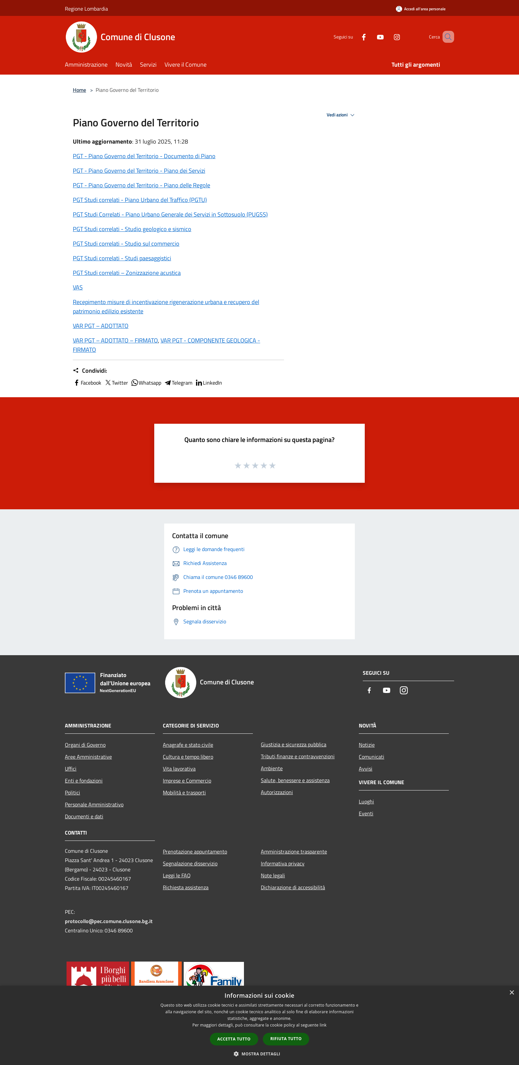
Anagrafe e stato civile (188, 745)
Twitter (116, 383)
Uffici (70, 769)
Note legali (273, 875)
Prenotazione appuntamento (195, 851)
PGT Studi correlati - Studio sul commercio (126, 243)
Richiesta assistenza (186, 887)
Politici (72, 792)
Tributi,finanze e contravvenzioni (298, 756)
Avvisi (365, 769)
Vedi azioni (341, 115)
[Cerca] (446, 37)
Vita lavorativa (179, 769)
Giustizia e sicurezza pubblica (293, 744)
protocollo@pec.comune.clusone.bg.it (109, 921)
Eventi (366, 813)
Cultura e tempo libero (188, 757)
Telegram (178, 383)
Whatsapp (146, 383)
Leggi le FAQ (177, 875)
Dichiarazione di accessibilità (293, 887)
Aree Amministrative (88, 757)
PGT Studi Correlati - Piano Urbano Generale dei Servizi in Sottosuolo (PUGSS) (170, 214)
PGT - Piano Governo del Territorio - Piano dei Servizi (139, 170)
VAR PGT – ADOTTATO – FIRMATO (115, 340)
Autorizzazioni (277, 792)
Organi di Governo (85, 745)
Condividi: (90, 370)
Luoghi (366, 801)
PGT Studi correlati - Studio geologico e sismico (132, 228)
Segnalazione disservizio (190, 863)
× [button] (511, 992)
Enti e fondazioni (84, 780)
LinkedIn (208, 383)
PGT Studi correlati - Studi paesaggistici (122, 258)
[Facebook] (354, 36)
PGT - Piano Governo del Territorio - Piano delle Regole (141, 185)
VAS (78, 287)
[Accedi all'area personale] (420, 9)
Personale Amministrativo (94, 804)
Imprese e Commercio (187, 780)
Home (79, 90)
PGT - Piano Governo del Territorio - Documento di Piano (144, 156)
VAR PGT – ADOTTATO (100, 325)
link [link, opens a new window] (323, 1025)
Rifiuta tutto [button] (286, 1038)
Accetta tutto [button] (234, 1039)
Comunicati (371, 757)
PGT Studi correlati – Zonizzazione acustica (127, 272)
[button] (259, 1053)
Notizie (367, 745)
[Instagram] (387, 36)
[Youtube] (370, 36)
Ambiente (272, 768)
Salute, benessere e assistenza (295, 780)
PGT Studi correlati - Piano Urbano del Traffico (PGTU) (140, 199)
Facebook (87, 383)
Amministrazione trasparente (294, 851)
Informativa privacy (283, 863)
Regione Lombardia (86, 9)
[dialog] (259, 1025)
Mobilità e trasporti (184, 792)
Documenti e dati (84, 816)
